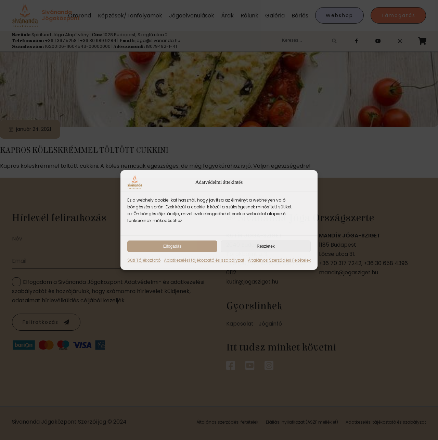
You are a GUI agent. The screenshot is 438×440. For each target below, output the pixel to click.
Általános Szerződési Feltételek (279, 260)
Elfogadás (172, 246)
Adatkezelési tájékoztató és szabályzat (204, 260)
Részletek (266, 246)
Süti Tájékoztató (143, 260)
